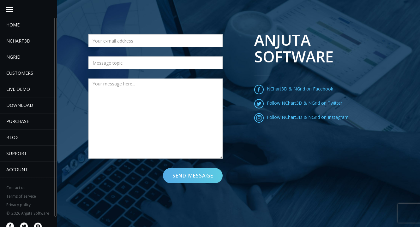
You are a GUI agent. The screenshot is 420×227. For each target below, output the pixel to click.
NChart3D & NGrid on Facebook (293, 89)
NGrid (13, 57)
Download (19, 105)
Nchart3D (18, 41)
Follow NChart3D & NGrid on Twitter (298, 103)
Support (16, 153)
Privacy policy (18, 204)
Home (13, 25)
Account (17, 169)
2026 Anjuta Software (27, 213)
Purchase (17, 121)
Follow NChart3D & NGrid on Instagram (301, 117)
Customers (19, 73)
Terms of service (21, 196)
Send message (192, 175)
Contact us (15, 187)
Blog (12, 137)
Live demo (18, 89)
